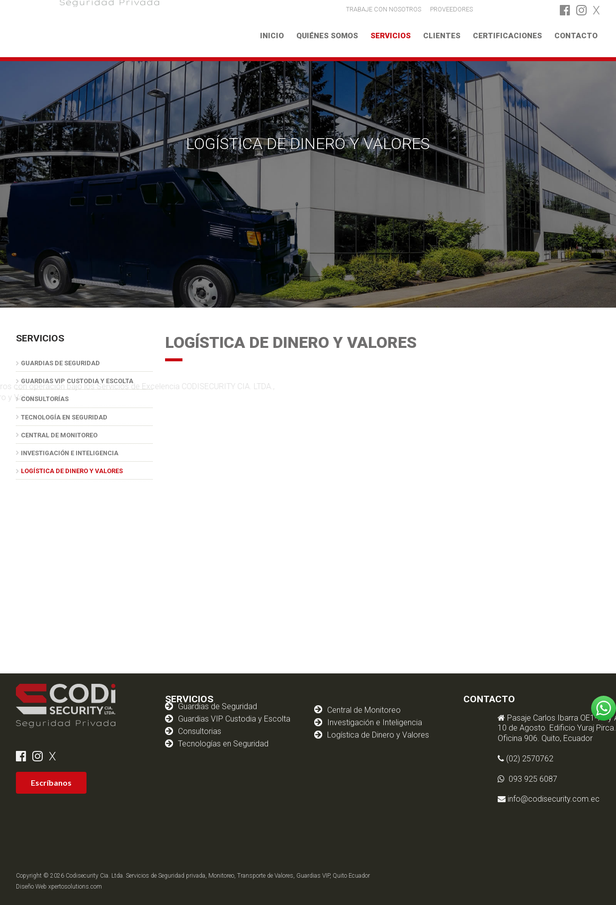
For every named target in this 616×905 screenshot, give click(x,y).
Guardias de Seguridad (60, 363)
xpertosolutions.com (75, 886)
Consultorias (199, 715)
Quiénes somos (327, 35)
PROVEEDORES (451, 8)
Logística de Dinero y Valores (72, 471)
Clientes (441, 35)
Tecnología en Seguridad (64, 417)
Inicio (272, 35)
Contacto (576, 35)
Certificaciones (507, 35)
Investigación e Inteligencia (69, 453)
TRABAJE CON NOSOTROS (383, 8)
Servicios (390, 35)
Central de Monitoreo (59, 435)
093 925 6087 (579, 779)
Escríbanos (51, 782)
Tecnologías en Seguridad (223, 727)
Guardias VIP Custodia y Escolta (234, 702)
